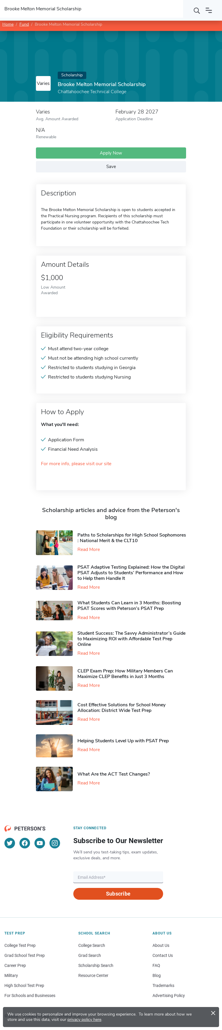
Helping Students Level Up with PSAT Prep (123, 741)
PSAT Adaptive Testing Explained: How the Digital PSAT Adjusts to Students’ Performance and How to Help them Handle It (131, 573)
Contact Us (163, 955)
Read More (88, 549)
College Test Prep (20, 945)
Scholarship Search (95, 965)
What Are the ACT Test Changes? (113, 774)
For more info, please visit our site (76, 464)
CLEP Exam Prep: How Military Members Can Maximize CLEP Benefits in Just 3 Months (125, 674)
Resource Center (93, 975)
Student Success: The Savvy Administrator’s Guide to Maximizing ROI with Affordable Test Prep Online (131, 639)
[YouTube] (39, 843)
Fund (24, 24)
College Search (91, 945)
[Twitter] (9, 843)
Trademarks (163, 985)
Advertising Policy (169, 995)
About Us (161, 945)
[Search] (197, 10)
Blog (157, 975)
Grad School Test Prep (24, 955)
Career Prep (15, 965)
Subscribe (118, 894)
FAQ (156, 965)
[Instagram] (54, 843)
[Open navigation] (209, 10)
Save (111, 167)
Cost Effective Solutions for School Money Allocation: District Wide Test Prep (121, 708)
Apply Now (111, 153)
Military (11, 975)
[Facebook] (24, 843)
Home (8, 24)
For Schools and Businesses (29, 995)
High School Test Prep (24, 985)
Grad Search (89, 955)
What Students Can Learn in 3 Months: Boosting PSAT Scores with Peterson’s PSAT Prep (129, 606)
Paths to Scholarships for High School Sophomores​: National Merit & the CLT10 (131, 538)
